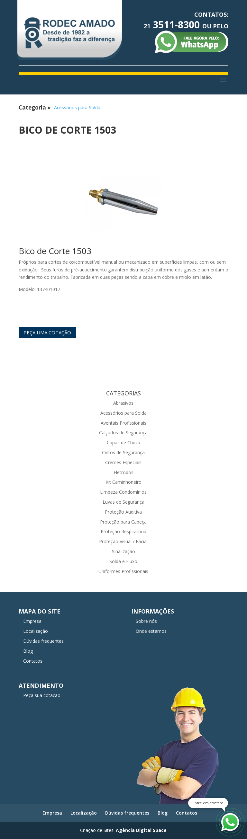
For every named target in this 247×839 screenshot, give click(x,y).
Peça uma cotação (47, 332)
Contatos (32, 661)
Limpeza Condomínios (123, 492)
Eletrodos (123, 472)
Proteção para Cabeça (123, 522)
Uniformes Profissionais (123, 571)
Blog (28, 651)
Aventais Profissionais (123, 423)
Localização (35, 631)
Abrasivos (123, 403)
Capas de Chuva (123, 442)
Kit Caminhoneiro (123, 482)
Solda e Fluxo (123, 561)
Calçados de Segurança (123, 432)
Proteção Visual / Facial (123, 541)
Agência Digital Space (141, 830)
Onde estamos (151, 631)
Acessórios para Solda (77, 107)
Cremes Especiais (123, 462)
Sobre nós (146, 621)
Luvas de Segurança (123, 502)
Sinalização (123, 551)
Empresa (32, 621)
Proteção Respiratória (123, 531)
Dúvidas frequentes (43, 641)
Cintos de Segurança (123, 452)
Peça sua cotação (41, 695)
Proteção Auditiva (123, 512)
